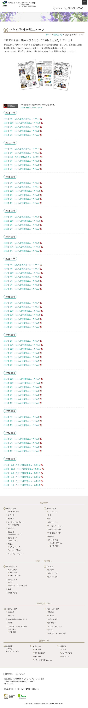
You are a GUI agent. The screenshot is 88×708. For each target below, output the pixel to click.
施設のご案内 (51, 508)
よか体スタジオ (66, 653)
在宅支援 (50, 567)
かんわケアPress (15, 550)
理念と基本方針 (13, 511)
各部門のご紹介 (11, 609)
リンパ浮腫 (13, 573)
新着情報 (11, 612)
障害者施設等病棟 (54, 533)
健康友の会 (58, 35)
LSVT (11, 582)
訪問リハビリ (53, 577)
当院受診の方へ (11, 567)
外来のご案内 (12, 570)
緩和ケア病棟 (53, 540)
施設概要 (11, 519)
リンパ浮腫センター (55, 626)
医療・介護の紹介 (53, 609)
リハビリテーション (55, 526)
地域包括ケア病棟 (54, 529)
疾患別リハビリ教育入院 (18, 585)
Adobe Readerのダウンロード (31, 107)
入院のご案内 (12, 579)
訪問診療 (51, 570)
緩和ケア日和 (54, 546)
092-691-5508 (75, 8)
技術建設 (12, 629)
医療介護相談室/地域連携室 (17, 619)
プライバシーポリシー (16, 554)
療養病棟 (51, 536)
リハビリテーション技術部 (17, 626)
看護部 (10, 623)
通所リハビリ (53, 522)
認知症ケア (52, 623)
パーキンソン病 (14, 575)
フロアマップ (53, 511)
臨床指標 (11, 528)
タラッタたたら (14, 547)
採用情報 (9, 674)
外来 (49, 515)
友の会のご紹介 (40, 653)
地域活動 (63, 646)
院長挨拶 (11, 515)
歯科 (49, 519)
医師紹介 (11, 616)
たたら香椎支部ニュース (43, 660)
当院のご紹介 (11, 508)
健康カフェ (65, 656)
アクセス (59, 8)
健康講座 (37, 656)
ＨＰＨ (63, 649)
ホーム (48, 35)
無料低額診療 (12, 593)
